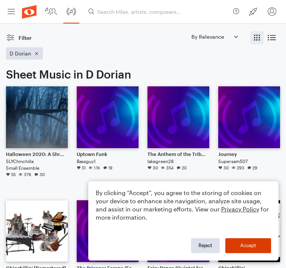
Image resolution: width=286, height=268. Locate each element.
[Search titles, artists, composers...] (159, 12)
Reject (205, 245)
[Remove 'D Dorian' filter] (24, 53)
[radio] (257, 37)
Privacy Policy (240, 209)
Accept (248, 245)
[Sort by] (214, 36)
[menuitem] (11, 11)
